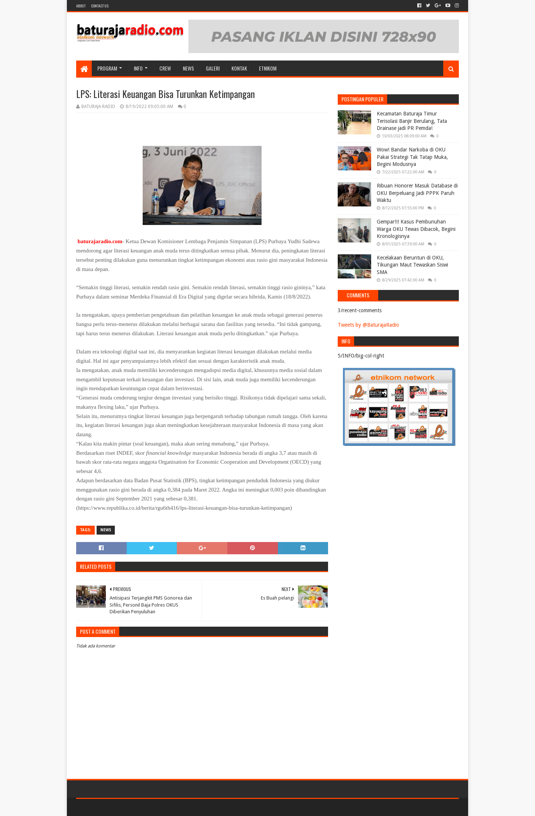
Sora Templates (117, 807)
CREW (165, 68)
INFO (138, 68)
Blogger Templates (160, 807)
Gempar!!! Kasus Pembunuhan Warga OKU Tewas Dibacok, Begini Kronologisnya (416, 229)
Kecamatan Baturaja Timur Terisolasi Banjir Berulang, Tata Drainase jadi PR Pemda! (412, 121)
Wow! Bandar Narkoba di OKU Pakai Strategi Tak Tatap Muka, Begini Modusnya (412, 157)
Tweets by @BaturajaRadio (368, 325)
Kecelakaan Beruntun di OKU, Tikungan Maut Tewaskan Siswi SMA (412, 265)
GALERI (213, 68)
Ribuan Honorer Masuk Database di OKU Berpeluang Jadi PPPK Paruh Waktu (417, 193)
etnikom (267, 68)
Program (107, 68)
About (80, 6)
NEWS (188, 68)
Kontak (239, 68)
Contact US (99, 6)
